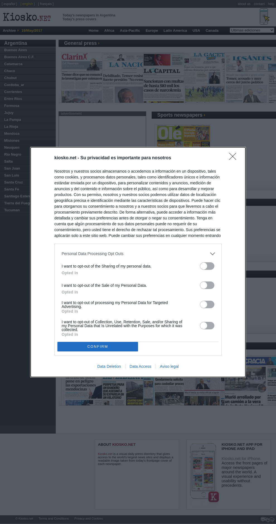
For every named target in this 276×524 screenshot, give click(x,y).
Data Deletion (109, 366)
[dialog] (138, 262)
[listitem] (138, 254)
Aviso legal (169, 366)
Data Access (140, 366)
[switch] (207, 266)
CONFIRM (97, 346)
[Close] (234, 158)
